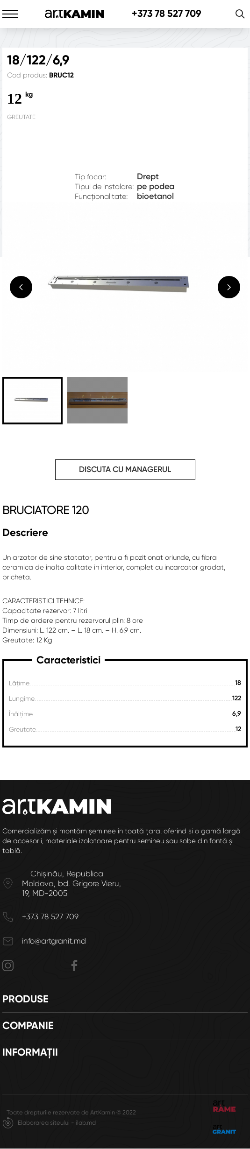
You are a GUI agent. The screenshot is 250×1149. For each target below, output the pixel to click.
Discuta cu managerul (125, 469)
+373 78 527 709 (166, 13)
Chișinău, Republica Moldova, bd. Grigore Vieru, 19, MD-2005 (71, 883)
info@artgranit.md (54, 940)
